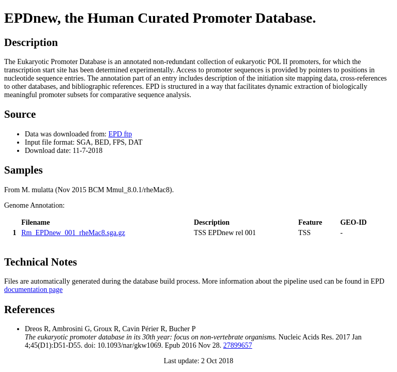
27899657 (237, 345)
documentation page (33, 289)
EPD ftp (120, 134)
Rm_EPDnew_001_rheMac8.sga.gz (73, 233)
